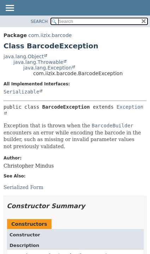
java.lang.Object (24, 56)
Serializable (21, 92)
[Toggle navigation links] (10, 8)
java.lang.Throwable (38, 62)
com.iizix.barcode (50, 35)
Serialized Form (23, 187)
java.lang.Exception (47, 68)
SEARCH (39, 21)
